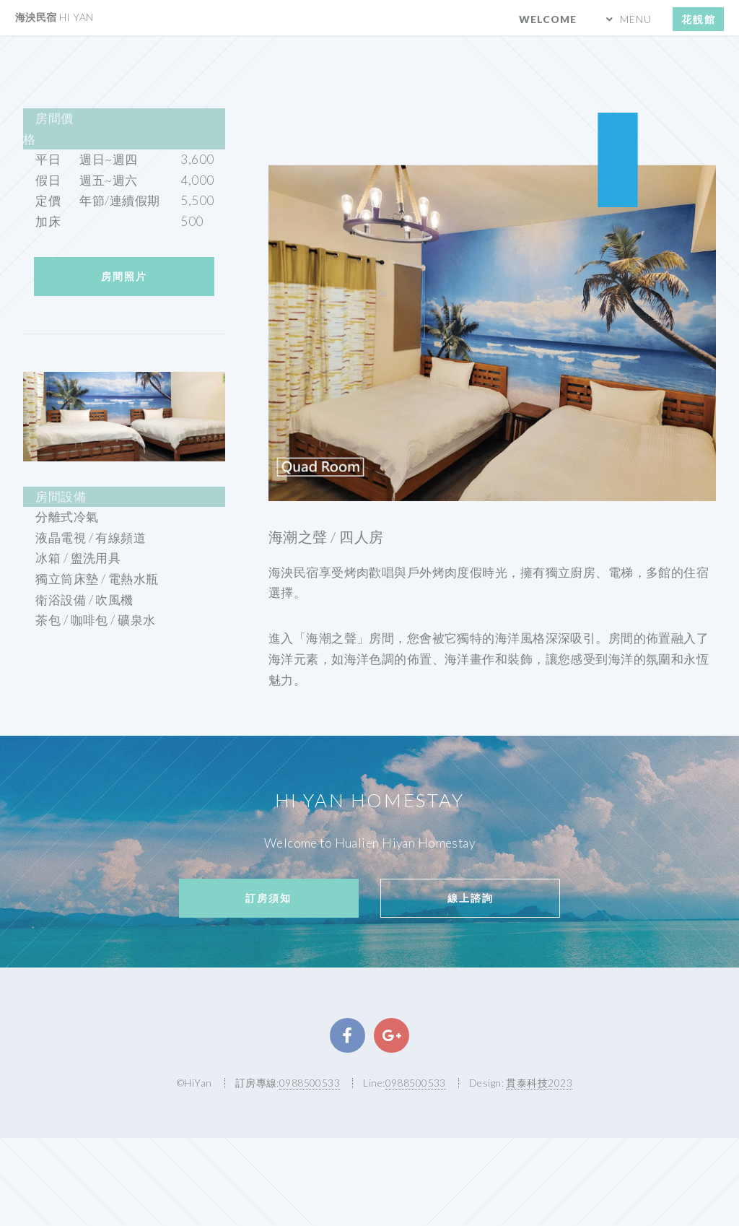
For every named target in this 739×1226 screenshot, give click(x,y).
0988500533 (309, 1083)
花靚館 (698, 19)
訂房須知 (268, 898)
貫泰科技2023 (539, 1083)
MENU (636, 19)
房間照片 (124, 276)
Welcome (548, 19)
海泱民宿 (54, 17)
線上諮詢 (470, 898)
